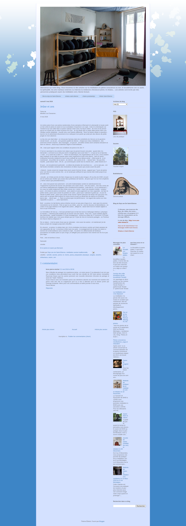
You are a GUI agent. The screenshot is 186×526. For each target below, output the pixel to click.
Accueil (74, 329)
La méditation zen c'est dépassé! (119, 293)
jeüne (60, 255)
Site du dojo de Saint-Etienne (51, 96)
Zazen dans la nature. (125, 415)
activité (49, 255)
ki (63, 255)
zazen (50, 257)
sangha (92, 255)
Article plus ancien (101, 329)
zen (54, 257)
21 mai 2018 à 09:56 (67, 269)
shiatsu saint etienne (71, 96)
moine (67, 255)
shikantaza (44, 257)
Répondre (49, 288)
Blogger (101, 521)
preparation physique (82, 255)
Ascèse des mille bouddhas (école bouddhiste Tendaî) (119, 275)
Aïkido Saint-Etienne (105, 96)
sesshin (98, 255)
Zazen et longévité (125, 363)
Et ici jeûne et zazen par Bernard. (51, 248)
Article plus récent (48, 329)
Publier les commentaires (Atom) (79, 336)
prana (72, 255)
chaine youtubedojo (89, 96)
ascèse (54, 255)
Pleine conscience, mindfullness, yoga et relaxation (120, 342)
